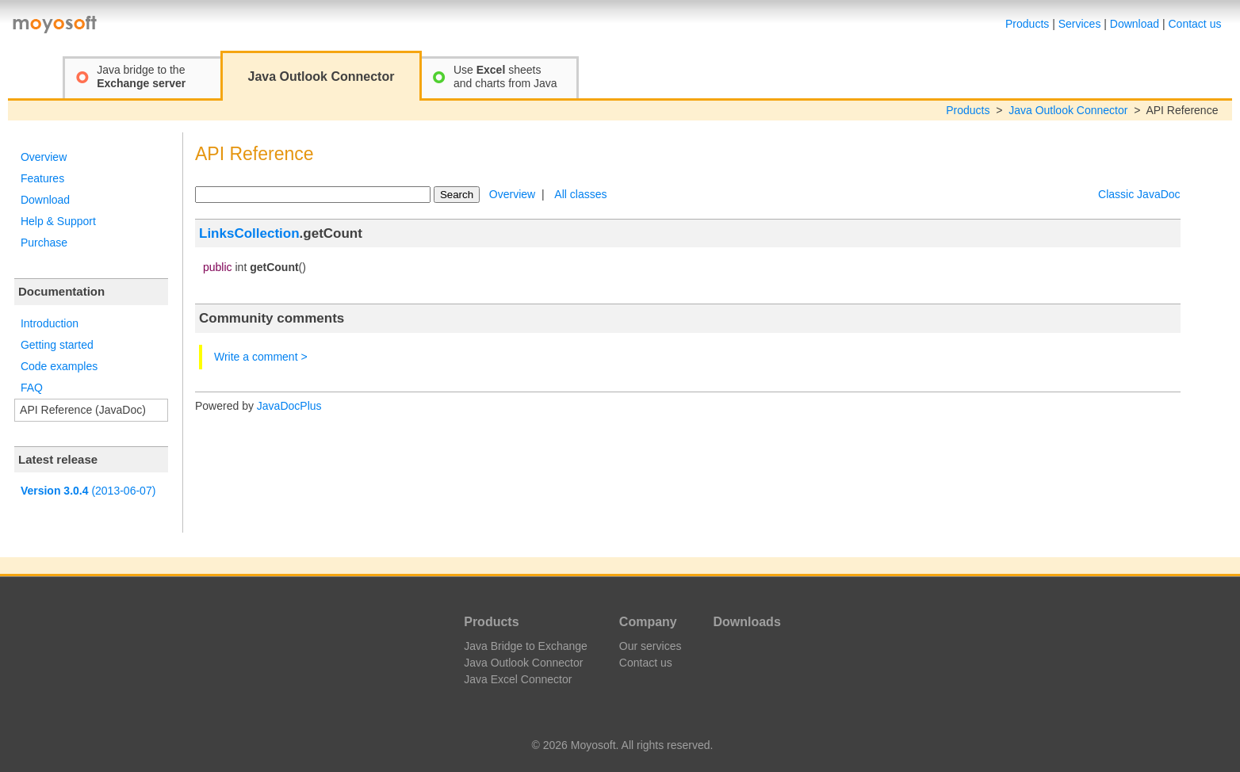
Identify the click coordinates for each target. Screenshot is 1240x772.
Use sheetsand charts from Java (505, 76)
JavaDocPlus (289, 405)
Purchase (44, 242)
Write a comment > (261, 356)
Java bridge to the (141, 76)
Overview (44, 157)
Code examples (59, 366)
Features (42, 178)
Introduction (49, 323)
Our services (650, 646)
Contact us (1195, 23)
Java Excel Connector (518, 679)
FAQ (32, 387)
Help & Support (58, 221)
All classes (580, 194)
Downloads (746, 622)
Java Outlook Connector (1067, 110)
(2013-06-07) (88, 490)
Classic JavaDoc (1139, 194)
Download (1134, 23)
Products (1027, 23)
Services (1079, 23)
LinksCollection (249, 233)
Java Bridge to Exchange (525, 646)
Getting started (57, 344)
